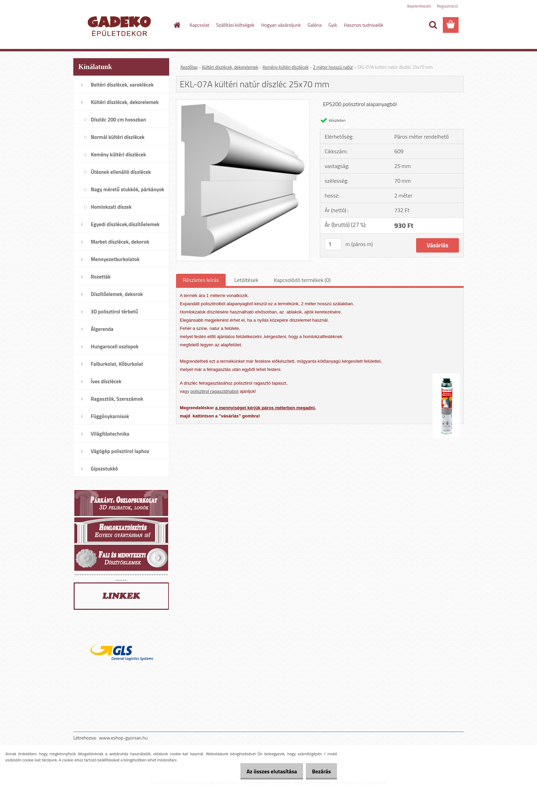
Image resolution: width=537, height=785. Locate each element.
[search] (433, 25)
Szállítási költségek (235, 24)
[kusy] (333, 244)
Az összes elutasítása (264, 771)
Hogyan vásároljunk (281, 24)
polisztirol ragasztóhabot (214, 391)
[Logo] (120, 25)
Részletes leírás (201, 280)
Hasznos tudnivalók (363, 24)
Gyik (332, 24)
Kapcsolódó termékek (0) (302, 280)
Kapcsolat (200, 24)
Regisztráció (447, 6)
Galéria (315, 24)
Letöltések (246, 280)
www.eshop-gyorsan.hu (123, 737)
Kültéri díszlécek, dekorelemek (230, 67)
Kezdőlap (189, 67)
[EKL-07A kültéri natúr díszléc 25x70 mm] (243, 102)
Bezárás (319, 771)
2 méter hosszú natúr (333, 67)
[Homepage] (177, 25)
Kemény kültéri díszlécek (286, 67)
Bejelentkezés (419, 6)
